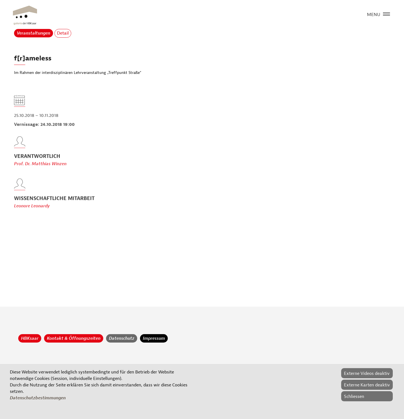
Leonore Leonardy (32, 212)
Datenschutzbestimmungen (38, 398)
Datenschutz (121, 338)
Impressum (154, 338)
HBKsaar (29, 338)
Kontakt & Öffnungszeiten (73, 338)
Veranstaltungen (33, 33)
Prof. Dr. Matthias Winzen (40, 170)
